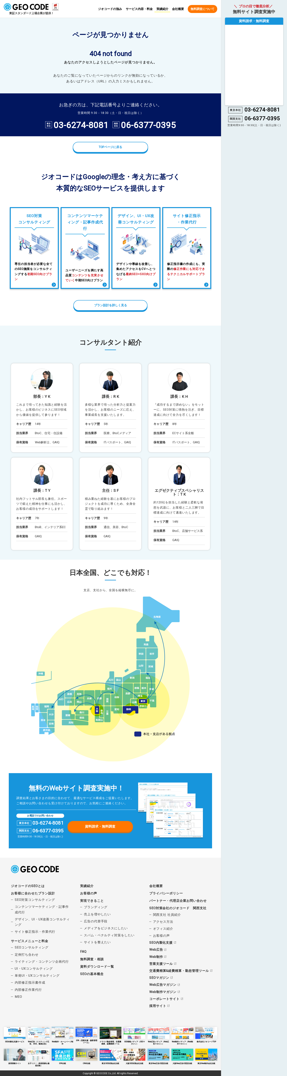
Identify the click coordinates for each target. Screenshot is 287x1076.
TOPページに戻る (110, 147)
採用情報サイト (15, 1056)
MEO (18, 996)
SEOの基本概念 (92, 974)
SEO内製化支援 (161, 943)
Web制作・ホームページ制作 (63, 1035)
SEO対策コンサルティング (35, 900)
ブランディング (96, 907)
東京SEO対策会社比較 (111, 1056)
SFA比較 (63, 1056)
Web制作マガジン (162, 992)
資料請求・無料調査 (100, 826)
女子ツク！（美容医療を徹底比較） (39, 1057)
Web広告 (156, 950)
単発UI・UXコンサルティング (37, 975)
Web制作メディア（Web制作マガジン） (182, 1036)
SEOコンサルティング (31, 947)
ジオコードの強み (110, 9)
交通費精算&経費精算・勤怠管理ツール (179, 970)
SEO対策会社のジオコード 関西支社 (177, 908)
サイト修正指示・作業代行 (35, 931)
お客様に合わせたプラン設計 (33, 893)
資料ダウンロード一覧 (97, 966)
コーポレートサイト (164, 999)
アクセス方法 (163, 921)
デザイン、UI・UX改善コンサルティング (42, 921)
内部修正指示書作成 (30, 982)
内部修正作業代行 (28, 989)
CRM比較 (86, 1056)
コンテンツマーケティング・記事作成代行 (42, 909)
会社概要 (178, 9)
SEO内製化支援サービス (15, 1035)
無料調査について (202, 9)
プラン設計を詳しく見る (110, 305)
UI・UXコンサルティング (34, 968)
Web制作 (156, 956)
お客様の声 (88, 893)
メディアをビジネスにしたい (106, 928)
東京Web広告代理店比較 (158, 1056)
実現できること (92, 901)
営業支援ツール (161, 963)
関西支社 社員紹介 (167, 914)
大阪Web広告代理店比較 (182, 1056)
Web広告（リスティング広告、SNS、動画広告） (39, 1036)
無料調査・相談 (92, 959)
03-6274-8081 (81, 125)
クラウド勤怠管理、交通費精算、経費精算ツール (111, 1036)
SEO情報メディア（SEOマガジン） (134, 1036)
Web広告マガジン (162, 985)
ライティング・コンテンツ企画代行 (42, 961)
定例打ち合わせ (26, 954)
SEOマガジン (159, 978)
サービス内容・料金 (139, 9)
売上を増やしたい (97, 914)
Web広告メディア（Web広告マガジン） (158, 1036)
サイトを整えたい (97, 942)
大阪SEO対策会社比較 (134, 1056)
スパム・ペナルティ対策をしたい (109, 935)
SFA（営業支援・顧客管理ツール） (86, 1035)
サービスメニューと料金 (29, 941)
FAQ (83, 951)
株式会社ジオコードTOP (206, 1035)
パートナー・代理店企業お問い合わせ (178, 901)
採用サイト (157, 1006)
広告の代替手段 (96, 921)
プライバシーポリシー (166, 893)
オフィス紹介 (163, 928)
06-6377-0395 (148, 125)
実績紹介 (162, 9)
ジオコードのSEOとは (27, 886)
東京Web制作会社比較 (206, 1056)
